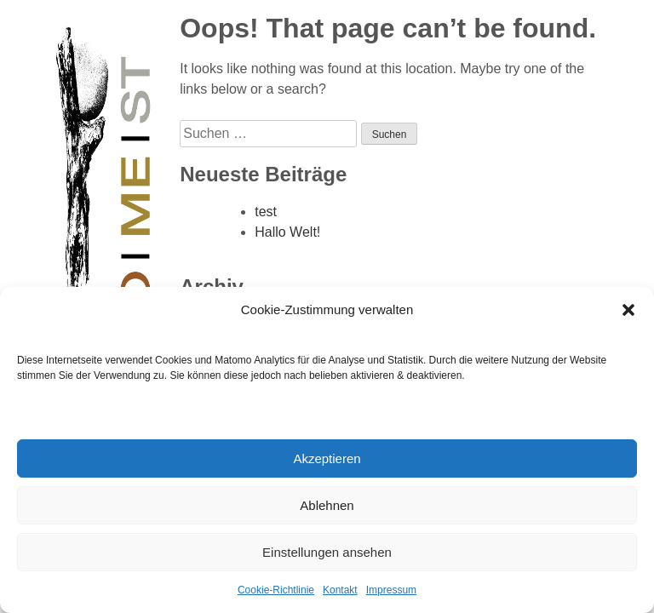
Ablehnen (326, 505)
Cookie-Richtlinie (276, 590)
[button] (628, 309)
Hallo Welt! (287, 232)
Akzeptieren (326, 458)
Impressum (391, 590)
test (266, 211)
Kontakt (340, 590)
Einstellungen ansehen (327, 552)
